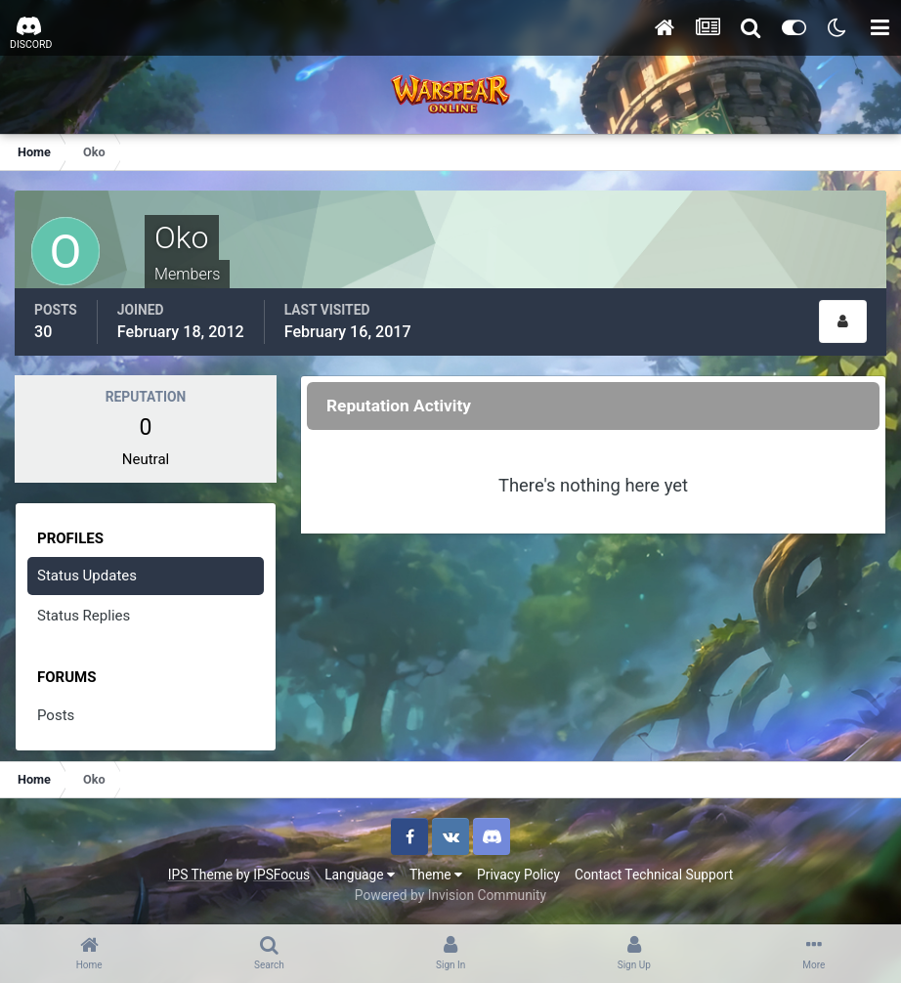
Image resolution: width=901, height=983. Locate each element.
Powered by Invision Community (450, 895)
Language (359, 874)
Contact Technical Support (654, 874)
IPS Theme (200, 874)
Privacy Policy (518, 874)
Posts (55, 715)
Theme (435, 874)
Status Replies (83, 615)
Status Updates (87, 575)
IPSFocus (281, 874)
